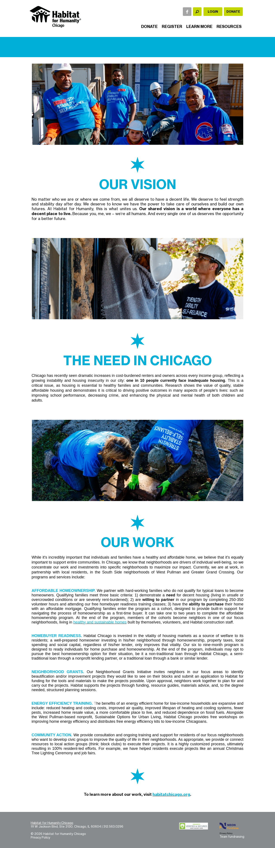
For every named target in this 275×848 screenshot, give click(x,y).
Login (213, 12)
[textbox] (197, 11)
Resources (229, 26)
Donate (233, 12)
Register (172, 26)
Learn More (199, 26)
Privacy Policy (40, 837)
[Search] (197, 11)
